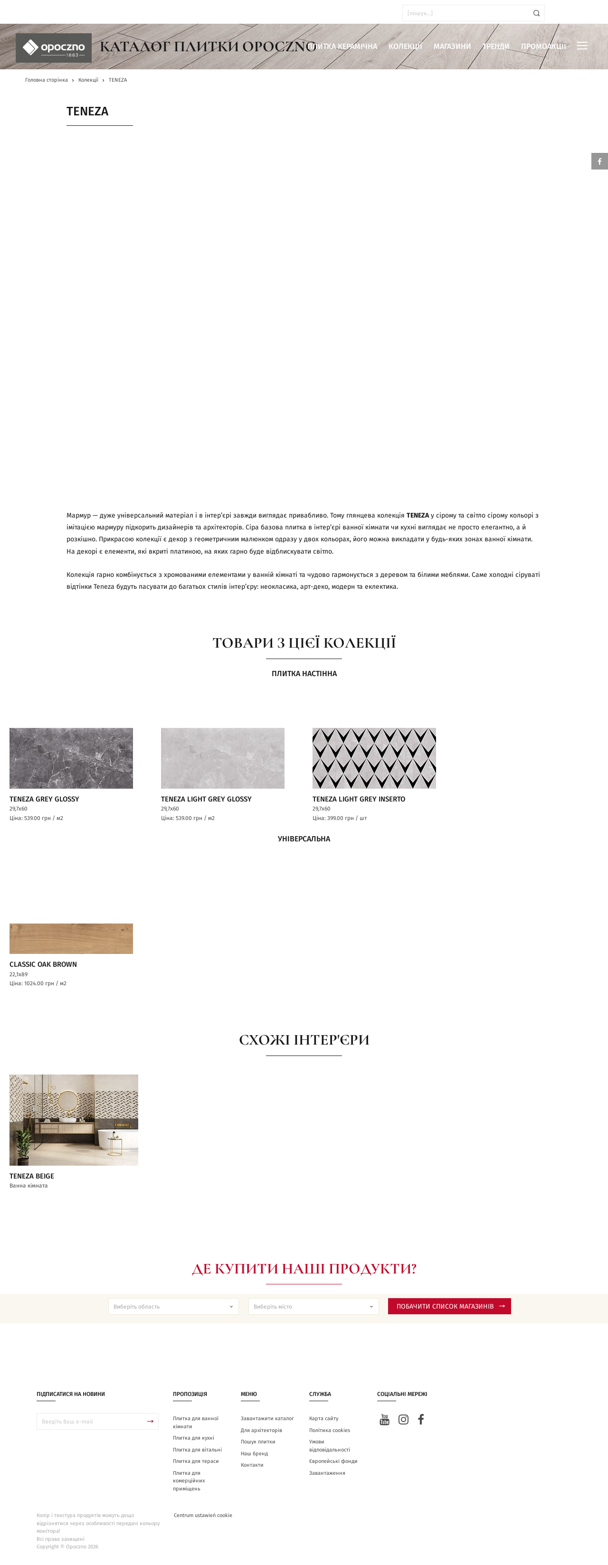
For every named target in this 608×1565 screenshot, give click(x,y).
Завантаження (327, 1477)
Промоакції (543, 46)
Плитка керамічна (342, 46)
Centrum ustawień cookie (203, 1520)
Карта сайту (323, 1423)
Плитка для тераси (196, 1466)
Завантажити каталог (267, 1423)
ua (33, 13)
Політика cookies (329, 1434)
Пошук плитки (258, 1446)
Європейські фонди (333, 1466)
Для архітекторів (261, 1434)
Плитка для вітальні (197, 1454)
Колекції (405, 46)
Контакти (252, 1469)
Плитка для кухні (193, 1442)
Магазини (452, 46)
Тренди (496, 46)
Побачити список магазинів (451, 1311)
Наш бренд (254, 1458)
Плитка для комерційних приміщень (189, 1485)
